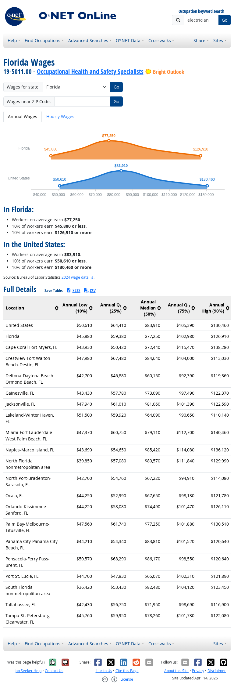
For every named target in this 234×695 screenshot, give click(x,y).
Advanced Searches (88, 40)
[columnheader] (31, 308)
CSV (89, 290)
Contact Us (54, 670)
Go (224, 20)
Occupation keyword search (201, 11)
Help (12, 40)
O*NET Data (128, 40)
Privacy (198, 670)
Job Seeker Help (28, 670)
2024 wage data (75, 277)
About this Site (176, 670)
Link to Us (104, 670)
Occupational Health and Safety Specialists (90, 71)
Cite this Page (127, 670)
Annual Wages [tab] (22, 116)
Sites (218, 40)
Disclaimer (216, 670)
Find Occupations (42, 40)
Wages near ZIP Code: (29, 101)
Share (199, 40)
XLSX (73, 290)
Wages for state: (23, 87)
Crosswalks (159, 40)
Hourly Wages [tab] (60, 116)
